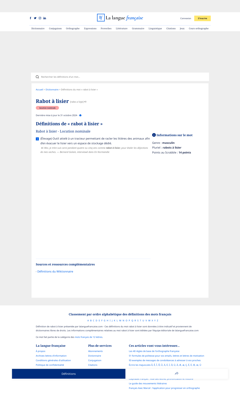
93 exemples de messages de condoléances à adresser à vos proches (165, 351)
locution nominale (47, 97)
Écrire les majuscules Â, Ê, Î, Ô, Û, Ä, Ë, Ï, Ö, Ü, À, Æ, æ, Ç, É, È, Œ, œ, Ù (165, 356)
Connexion (185, 6)
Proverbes (106, 16)
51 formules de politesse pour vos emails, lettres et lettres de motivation (166, 346)
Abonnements (95, 342)
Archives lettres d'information (51, 346)
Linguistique (155, 16)
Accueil (39, 79)
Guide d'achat (95, 360)
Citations (171, 16)
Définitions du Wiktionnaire (55, 261)
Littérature (122, 16)
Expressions (90, 16)
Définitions (69, 374)
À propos (40, 342)
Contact (40, 365)
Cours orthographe (199, 16)
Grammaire (138, 16)
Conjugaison (55, 16)
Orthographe (73, 16)
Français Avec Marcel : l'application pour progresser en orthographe (164, 379)
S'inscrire (202, 6)
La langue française (116, 388)
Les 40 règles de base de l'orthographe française (154, 342)
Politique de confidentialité (50, 356)
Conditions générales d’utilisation (53, 351)
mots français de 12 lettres (88, 328)
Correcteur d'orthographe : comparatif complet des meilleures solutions (166, 365)
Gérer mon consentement (49, 360)
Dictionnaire (38, 16)
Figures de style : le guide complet (146, 360)
